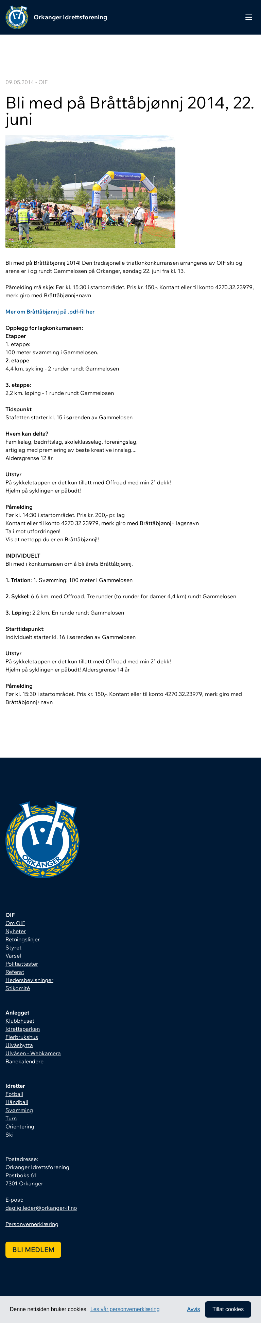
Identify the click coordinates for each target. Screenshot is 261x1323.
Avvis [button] (193, 1309)
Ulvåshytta (19, 1045)
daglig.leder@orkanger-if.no (41, 1207)
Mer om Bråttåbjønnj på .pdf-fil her (49, 311)
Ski (9, 1134)
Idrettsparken (22, 1028)
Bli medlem (33, 1249)
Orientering (19, 1126)
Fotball (14, 1093)
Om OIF (15, 923)
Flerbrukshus (21, 1037)
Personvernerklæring (31, 1224)
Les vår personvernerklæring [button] (125, 1309)
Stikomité (17, 988)
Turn (11, 1118)
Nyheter (15, 931)
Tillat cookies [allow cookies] (228, 1309)
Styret (13, 947)
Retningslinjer (22, 939)
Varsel (13, 955)
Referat (14, 971)
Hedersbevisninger (29, 980)
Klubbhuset (19, 1020)
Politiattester (21, 963)
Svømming (19, 1110)
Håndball (16, 1102)
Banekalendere (24, 1061)
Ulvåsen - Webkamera (33, 1053)
